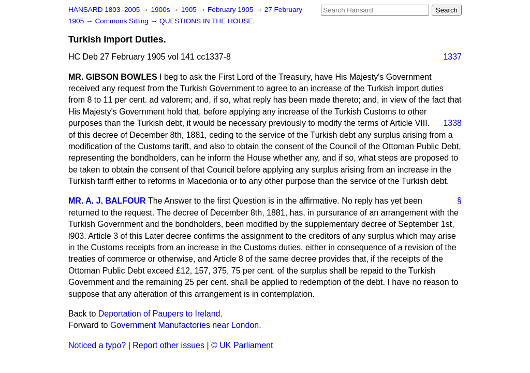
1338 (452, 123)
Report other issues (168, 345)
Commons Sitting (122, 21)
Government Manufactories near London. (185, 325)
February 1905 (231, 9)
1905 (190, 9)
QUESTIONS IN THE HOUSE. (207, 21)
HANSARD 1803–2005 (104, 9)
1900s (161, 9)
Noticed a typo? (97, 345)
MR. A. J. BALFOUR (107, 200)
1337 (452, 56)
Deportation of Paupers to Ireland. (160, 313)
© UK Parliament (242, 345)
